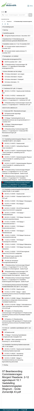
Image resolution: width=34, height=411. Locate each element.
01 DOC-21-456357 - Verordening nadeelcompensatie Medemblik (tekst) (12, 354)
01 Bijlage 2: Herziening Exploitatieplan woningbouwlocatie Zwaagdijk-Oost (14, 336)
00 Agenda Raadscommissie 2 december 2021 (16, 35)
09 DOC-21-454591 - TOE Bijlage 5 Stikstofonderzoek (13, 231)
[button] (30, 15)
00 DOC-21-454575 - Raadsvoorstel (13, 143)
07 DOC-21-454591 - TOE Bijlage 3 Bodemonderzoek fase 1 (13, 222)
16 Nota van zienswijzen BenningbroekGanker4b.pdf (10, 261)
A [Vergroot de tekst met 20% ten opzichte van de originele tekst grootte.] (5, 24)
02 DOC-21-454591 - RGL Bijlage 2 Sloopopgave (17, 201)
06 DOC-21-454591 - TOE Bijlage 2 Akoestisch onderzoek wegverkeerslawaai (16, 218)
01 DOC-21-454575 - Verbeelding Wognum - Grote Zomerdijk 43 (15, 147)
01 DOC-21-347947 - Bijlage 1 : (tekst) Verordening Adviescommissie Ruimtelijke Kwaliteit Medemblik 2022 (16, 293)
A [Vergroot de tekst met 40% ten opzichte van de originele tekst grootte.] (7, 24)
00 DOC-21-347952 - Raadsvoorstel (13, 289)
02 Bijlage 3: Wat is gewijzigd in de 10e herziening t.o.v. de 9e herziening (14, 340)
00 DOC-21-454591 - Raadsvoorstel (13, 193)
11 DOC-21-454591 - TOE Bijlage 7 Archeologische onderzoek (13, 240)
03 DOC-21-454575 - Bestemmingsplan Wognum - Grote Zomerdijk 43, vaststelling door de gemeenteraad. (17, 158)
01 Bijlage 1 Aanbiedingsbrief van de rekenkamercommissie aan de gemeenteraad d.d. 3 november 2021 (16, 119)
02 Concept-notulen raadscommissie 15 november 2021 (14, 52)
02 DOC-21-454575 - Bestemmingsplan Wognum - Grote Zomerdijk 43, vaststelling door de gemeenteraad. (17, 152)
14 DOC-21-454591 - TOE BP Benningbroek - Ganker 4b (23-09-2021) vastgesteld (16, 252)
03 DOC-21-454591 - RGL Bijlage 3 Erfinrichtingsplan (13, 204)
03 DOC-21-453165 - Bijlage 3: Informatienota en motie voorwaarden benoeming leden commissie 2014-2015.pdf (17, 306)
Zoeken (3, 11)
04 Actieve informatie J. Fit (10, 82)
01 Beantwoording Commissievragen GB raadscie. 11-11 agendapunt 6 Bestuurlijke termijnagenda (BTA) (14, 66)
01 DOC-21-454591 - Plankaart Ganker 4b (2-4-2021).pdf (16, 197)
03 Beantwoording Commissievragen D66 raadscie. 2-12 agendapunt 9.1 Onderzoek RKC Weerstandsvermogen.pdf (15, 130)
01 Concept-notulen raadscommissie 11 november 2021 (14, 47)
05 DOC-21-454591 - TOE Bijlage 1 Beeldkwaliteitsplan (13, 213)
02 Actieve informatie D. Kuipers (12, 76)
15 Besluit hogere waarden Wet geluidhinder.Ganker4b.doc (12, 257)
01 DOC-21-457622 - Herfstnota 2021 (13, 95)
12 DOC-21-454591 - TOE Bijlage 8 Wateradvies (16, 244)
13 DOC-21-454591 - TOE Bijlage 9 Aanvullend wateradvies (16, 248)
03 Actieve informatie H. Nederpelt (12, 79)
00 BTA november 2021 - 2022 (11, 62)
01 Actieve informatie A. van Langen (13, 74)
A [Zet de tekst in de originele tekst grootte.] (2, 24)
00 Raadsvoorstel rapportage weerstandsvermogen (11, 114)
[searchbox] (14, 15)
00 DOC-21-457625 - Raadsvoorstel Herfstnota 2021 (16, 92)
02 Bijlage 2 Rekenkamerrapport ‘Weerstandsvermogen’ (12, 125)
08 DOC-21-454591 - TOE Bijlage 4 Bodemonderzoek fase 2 (13, 227)
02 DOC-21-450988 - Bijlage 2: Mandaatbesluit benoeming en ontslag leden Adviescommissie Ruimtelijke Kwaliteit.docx (16, 300)
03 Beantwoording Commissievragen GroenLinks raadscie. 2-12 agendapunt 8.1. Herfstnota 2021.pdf (17, 103)
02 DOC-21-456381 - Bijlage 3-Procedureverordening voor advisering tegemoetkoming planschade (12, 359)
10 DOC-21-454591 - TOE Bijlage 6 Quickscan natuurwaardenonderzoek (16, 236)
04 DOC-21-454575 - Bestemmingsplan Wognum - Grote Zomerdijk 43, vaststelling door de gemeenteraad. (17, 165)
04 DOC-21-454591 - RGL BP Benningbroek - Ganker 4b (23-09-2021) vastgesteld (16, 209)
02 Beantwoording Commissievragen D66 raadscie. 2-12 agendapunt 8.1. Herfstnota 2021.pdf (16, 99)
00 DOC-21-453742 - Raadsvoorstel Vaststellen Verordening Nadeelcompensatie (16, 350)
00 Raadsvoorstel (8, 332)
